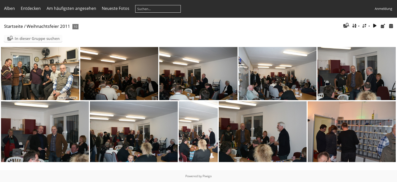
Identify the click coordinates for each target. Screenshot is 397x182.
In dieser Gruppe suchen (37, 38)
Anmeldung (383, 8)
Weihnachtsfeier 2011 (48, 26)
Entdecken (31, 8)
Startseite (13, 26)
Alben (9, 8)
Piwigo (207, 176)
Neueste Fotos (115, 8)
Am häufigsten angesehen (71, 8)
